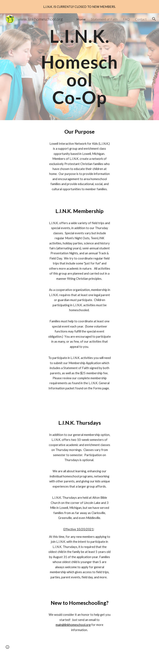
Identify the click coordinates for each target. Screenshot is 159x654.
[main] (79, 67)
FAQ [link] (126, 19)
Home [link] (81, 19)
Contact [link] (141, 19)
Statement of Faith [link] (104, 19)
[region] (79, 6)
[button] (154, 19)
